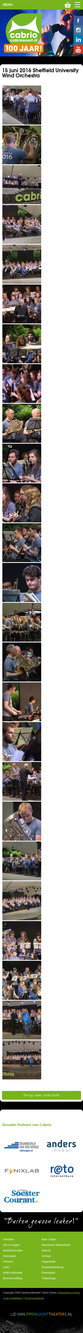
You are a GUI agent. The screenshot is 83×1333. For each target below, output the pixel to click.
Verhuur (46, 1256)
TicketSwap (49, 1278)
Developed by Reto (69, 1292)
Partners (8, 1261)
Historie (46, 1250)
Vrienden (8, 1239)
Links (6, 1267)
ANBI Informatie (12, 1272)
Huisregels (9, 1256)
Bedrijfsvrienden (13, 1250)
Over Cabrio (49, 1239)
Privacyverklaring (34, 1298)
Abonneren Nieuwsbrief (56, 1244)
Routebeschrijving (52, 1267)
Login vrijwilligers (12, 1298)
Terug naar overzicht (41, 1095)
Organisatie (49, 1261)
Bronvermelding (12, 1278)
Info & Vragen (11, 1244)
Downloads (48, 1272)
